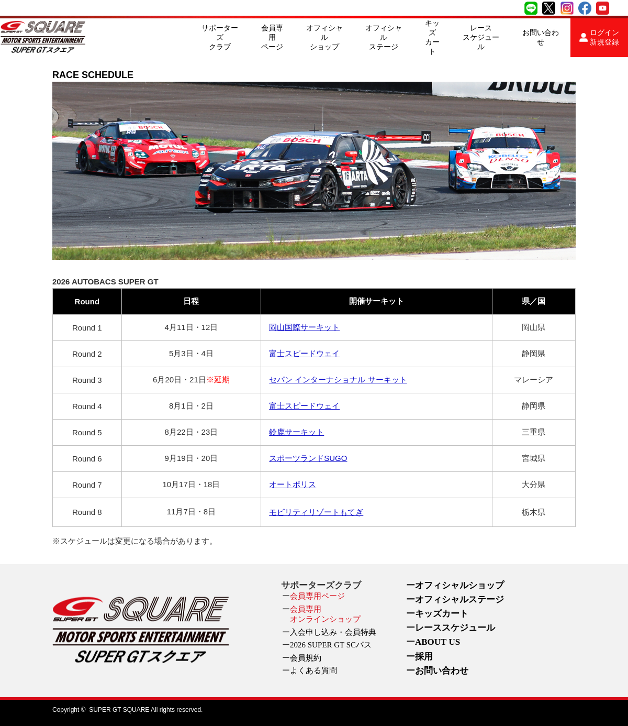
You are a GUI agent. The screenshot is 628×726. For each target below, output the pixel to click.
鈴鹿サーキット (296, 431)
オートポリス (292, 484)
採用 (424, 657)
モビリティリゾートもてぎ (316, 512)
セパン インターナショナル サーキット (338, 379)
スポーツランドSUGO (308, 458)
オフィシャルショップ (324, 37)
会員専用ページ (272, 37)
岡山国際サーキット (304, 327)
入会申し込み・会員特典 (333, 632)
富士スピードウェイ (304, 353)
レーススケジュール (481, 37)
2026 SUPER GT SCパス (331, 645)
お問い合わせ (540, 37)
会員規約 (305, 658)
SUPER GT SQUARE (119, 709)
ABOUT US (437, 642)
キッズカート (432, 37)
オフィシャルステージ (383, 37)
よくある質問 (313, 670)
